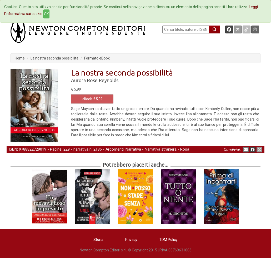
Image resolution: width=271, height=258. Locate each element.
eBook (87, 99)
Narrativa (133, 149)
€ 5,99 (92, 99)
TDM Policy (168, 239)
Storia (98, 239)
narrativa (80, 149)
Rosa (184, 149)
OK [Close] (46, 14)
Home (20, 58)
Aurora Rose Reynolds (94, 80)
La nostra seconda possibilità (54, 58)
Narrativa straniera (161, 149)
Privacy (131, 239)
